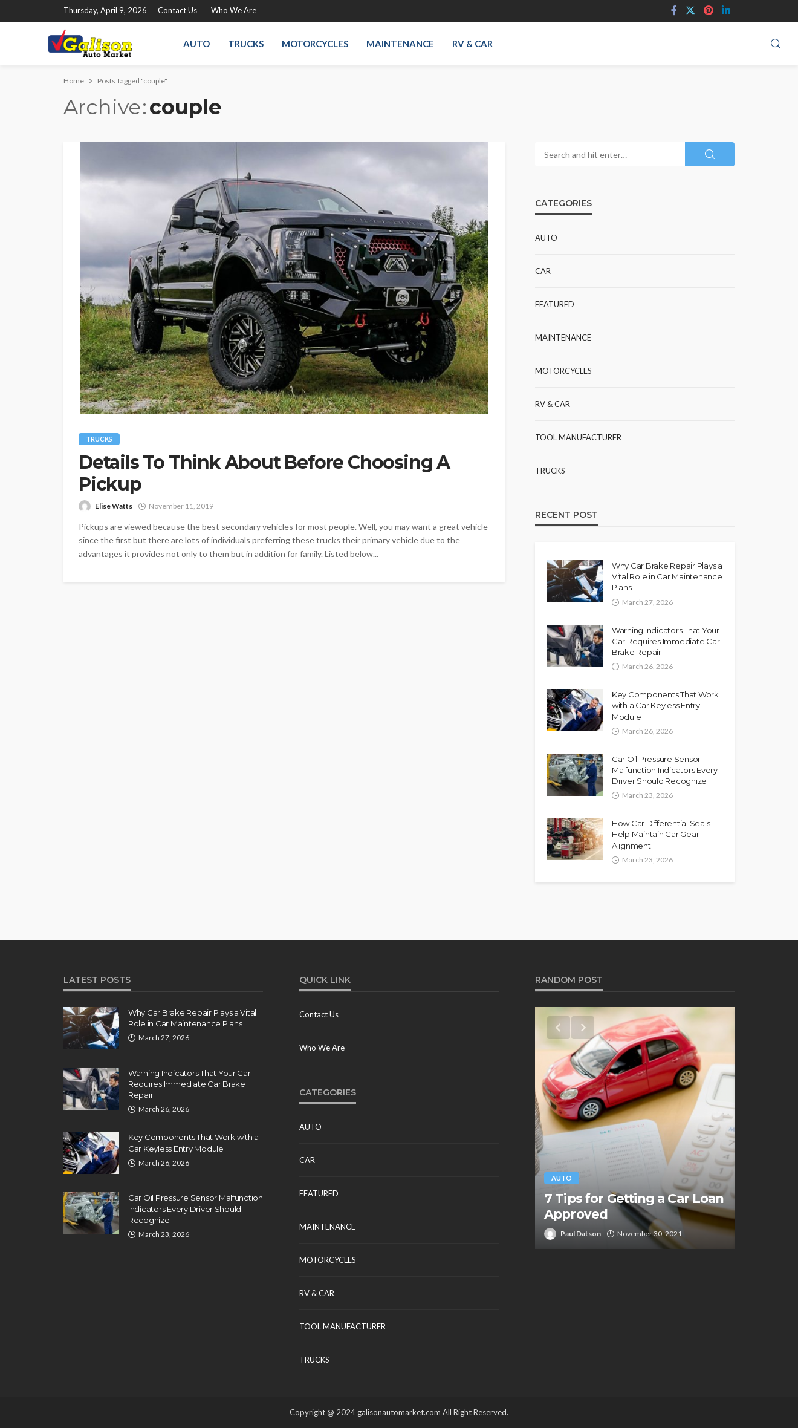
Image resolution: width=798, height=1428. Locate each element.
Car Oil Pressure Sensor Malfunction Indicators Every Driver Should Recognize (665, 770)
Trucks (246, 43)
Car (543, 271)
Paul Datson (580, 1233)
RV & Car (472, 43)
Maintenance (400, 43)
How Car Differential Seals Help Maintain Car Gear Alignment (661, 834)
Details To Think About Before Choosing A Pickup (264, 473)
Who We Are (233, 10)
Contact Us (177, 10)
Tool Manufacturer (578, 437)
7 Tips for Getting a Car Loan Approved (634, 1206)
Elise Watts (113, 505)
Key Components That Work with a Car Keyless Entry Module (665, 705)
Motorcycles (315, 43)
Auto (196, 43)
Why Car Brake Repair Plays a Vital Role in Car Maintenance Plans (667, 576)
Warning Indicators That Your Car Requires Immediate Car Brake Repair (665, 641)
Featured (554, 304)
